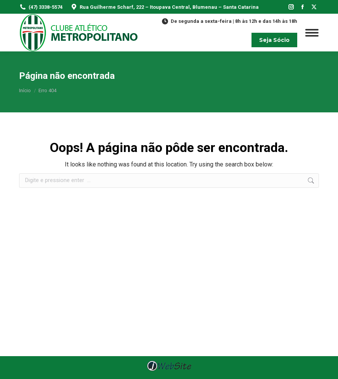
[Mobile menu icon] (312, 32)
